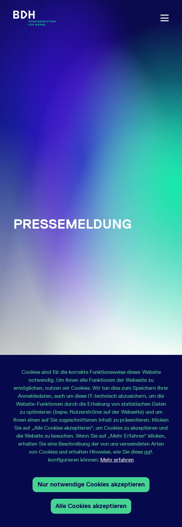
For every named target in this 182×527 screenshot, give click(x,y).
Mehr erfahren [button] (117, 460)
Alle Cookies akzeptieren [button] (91, 506)
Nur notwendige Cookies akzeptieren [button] (91, 484)
